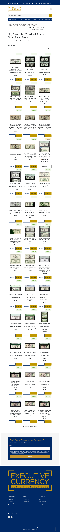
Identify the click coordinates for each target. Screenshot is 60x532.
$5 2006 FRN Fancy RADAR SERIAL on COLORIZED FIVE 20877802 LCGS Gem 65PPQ (15, 384)
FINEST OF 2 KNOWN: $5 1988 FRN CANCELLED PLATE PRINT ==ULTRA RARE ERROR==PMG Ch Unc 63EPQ (44, 268)
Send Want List (48, 19)
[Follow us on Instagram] (12, 517)
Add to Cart (19, 79)
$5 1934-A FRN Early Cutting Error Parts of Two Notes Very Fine (30, 98)
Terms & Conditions (12, 504)
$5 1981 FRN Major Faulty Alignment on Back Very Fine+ (15, 267)
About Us (34, 19)
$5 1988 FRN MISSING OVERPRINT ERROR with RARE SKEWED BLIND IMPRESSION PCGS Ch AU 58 (44, 297)
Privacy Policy (11, 503)
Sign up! (30, 456)
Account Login (26, 499)
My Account (10, 501)
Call (41, 159)
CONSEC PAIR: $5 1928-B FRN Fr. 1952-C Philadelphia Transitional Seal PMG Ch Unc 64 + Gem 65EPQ (30, 71)
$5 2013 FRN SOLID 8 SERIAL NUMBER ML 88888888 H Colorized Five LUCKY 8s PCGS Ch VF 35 (15, 413)
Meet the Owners (42, 501)
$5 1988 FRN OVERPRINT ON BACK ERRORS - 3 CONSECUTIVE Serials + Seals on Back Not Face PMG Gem (44, 326)
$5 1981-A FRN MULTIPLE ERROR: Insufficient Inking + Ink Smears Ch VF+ (44, 212)
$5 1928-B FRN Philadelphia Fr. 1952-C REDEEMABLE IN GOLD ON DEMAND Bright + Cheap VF (15, 70)
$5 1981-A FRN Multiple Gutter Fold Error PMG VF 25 (30, 240)
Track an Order (26, 501)
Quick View (12, 79)
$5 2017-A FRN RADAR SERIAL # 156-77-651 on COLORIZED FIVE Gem (30, 412)
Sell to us (27, 19)
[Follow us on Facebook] (9, 517)
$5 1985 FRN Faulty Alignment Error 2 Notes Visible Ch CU (30, 267)
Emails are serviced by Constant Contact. (18, 453)
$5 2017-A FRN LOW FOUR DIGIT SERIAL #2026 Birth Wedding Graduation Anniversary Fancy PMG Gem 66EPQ (44, 413)
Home (22, 19)
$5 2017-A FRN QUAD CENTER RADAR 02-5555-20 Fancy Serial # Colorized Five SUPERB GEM (44, 384)
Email (11, 445)
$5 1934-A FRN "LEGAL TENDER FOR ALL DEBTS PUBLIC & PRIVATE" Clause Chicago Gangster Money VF (15, 127)
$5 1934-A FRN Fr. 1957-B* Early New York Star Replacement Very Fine (15, 212)
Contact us (41, 29)
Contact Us (40, 19)
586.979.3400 (13, 3)
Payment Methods (42, 503)
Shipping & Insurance (43, 504)
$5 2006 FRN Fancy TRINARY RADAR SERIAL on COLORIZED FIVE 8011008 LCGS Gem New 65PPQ (44, 355)
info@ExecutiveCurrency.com (42, 3)
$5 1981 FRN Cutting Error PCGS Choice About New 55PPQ (44, 240)
